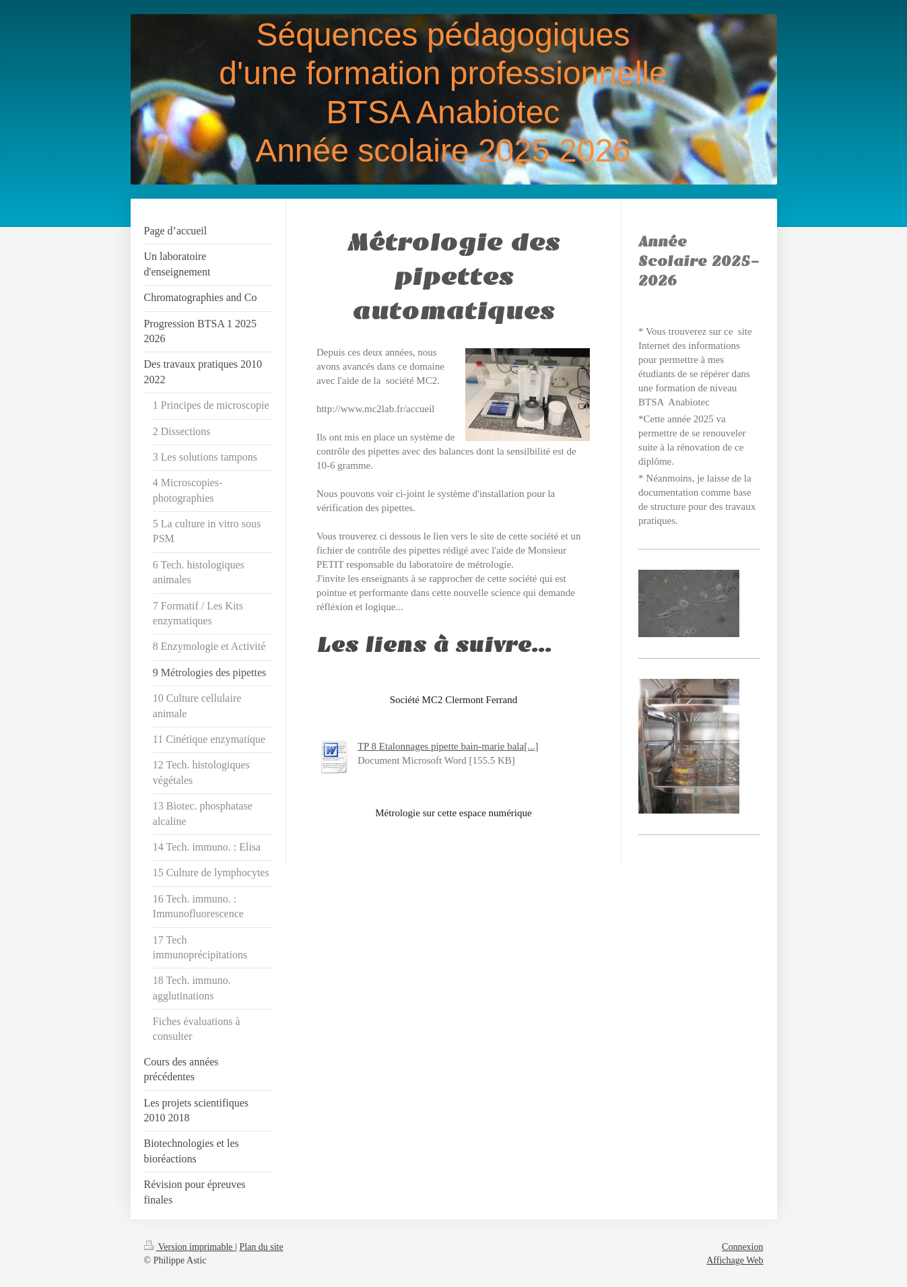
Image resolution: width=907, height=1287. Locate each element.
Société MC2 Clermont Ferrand (454, 699)
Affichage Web (734, 1260)
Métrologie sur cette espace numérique (453, 812)
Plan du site (261, 1247)
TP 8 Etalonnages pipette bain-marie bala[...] (448, 746)
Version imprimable (190, 1247)
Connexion (742, 1247)
